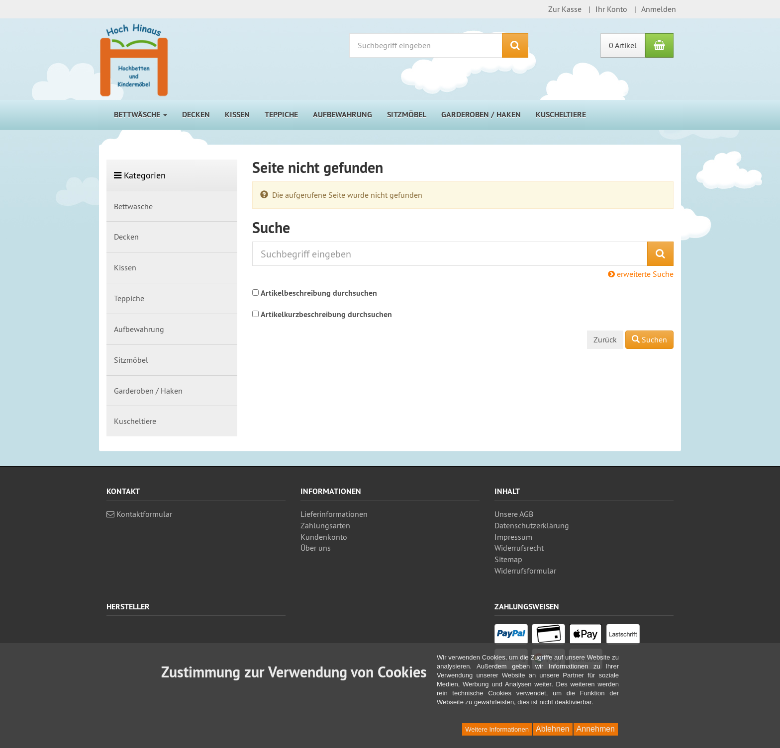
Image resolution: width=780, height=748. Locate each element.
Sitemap (508, 559)
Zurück (605, 339)
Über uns (315, 548)
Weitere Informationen (497, 729)
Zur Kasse (565, 9)
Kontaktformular (139, 514)
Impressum (513, 537)
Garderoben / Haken (481, 114)
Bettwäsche (140, 114)
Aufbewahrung (342, 114)
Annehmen (596, 729)
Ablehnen (553, 729)
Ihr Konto (611, 9)
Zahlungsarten (325, 525)
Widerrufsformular (525, 571)
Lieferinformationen (334, 514)
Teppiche (281, 114)
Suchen (649, 339)
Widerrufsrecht (519, 548)
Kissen (237, 114)
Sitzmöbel (406, 114)
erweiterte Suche (641, 274)
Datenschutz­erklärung (531, 525)
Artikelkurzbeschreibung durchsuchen (326, 314)
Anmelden (658, 9)
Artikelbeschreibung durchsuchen (319, 293)
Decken (196, 114)
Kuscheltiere (561, 114)
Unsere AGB (513, 514)
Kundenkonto (323, 537)
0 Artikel (623, 45)
